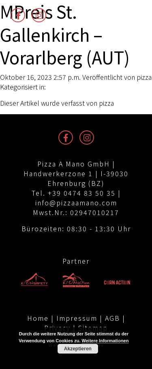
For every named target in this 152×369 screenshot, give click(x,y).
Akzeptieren (78, 349)
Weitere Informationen (105, 340)
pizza (144, 77)
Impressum (76, 318)
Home (38, 318)
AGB (112, 318)
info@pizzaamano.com (76, 202)
